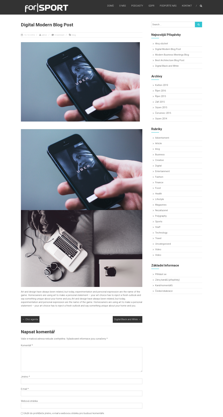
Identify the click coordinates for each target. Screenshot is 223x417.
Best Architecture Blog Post (169, 60)
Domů (110, 6)
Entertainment (162, 171)
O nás (122, 6)
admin (44, 35)
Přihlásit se (160, 274)
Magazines (160, 204)
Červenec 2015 (163, 113)
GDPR (151, 6)
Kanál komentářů (164, 285)
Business (160, 154)
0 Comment (59, 35)
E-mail (25, 389)
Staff (157, 227)
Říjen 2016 (160, 90)
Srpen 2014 (161, 118)
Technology (161, 232)
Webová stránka (29, 401)
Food (158, 188)
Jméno (25, 376)
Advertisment (162, 137)
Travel (158, 238)
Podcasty (137, 6)
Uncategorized (163, 243)
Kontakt (187, 6)
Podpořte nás (168, 6)
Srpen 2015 (161, 107)
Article (158, 143)
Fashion (159, 176)
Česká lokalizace (164, 291)
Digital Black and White (127, 319)
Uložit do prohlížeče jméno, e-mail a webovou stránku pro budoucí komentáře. (64, 413)
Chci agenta (30, 319)
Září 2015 (160, 101)
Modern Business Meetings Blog (172, 54)
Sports (158, 221)
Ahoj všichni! (161, 43)
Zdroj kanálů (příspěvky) (167, 279)
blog (74, 35)
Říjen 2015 (160, 96)
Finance (159, 182)
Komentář (27, 345)
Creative (159, 160)
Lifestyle (159, 199)
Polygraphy (161, 216)
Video (158, 249)
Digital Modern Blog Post (168, 49)
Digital (158, 165)
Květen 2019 (161, 85)
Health (158, 193)
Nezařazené (161, 210)
